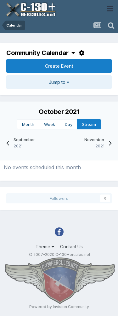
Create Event (59, 66)
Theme (45, 246)
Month (28, 124)
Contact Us (71, 246)
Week (49, 124)
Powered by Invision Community (59, 306)
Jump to (59, 82)
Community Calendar (40, 53)
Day (68, 124)
